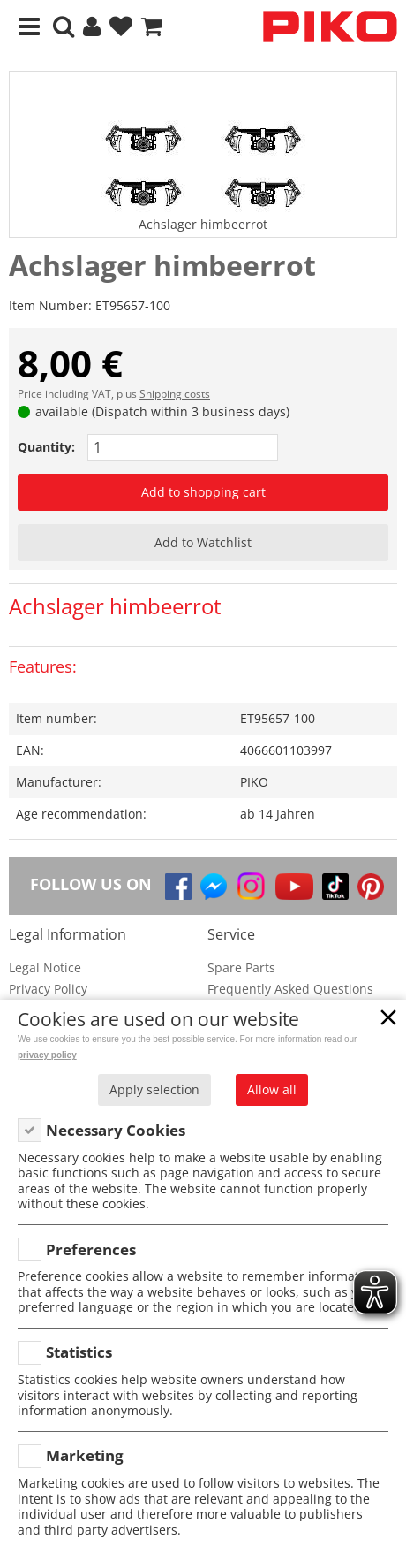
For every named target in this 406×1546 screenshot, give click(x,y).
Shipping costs (174, 393)
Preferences (91, 1249)
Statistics (79, 1352)
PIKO (254, 781)
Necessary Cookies (115, 1130)
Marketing (85, 1455)
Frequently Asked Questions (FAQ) (290, 997)
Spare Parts (241, 967)
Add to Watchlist (203, 542)
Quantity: (46, 446)
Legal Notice (45, 967)
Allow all (272, 1089)
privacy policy (47, 1055)
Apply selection (154, 1089)
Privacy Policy (48, 988)
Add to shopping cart (203, 492)
